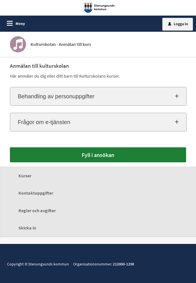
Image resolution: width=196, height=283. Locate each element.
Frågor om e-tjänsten (44, 122)
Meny (20, 23)
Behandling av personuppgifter (56, 96)
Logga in (178, 23)
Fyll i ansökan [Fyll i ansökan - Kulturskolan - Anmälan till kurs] (98, 154)
